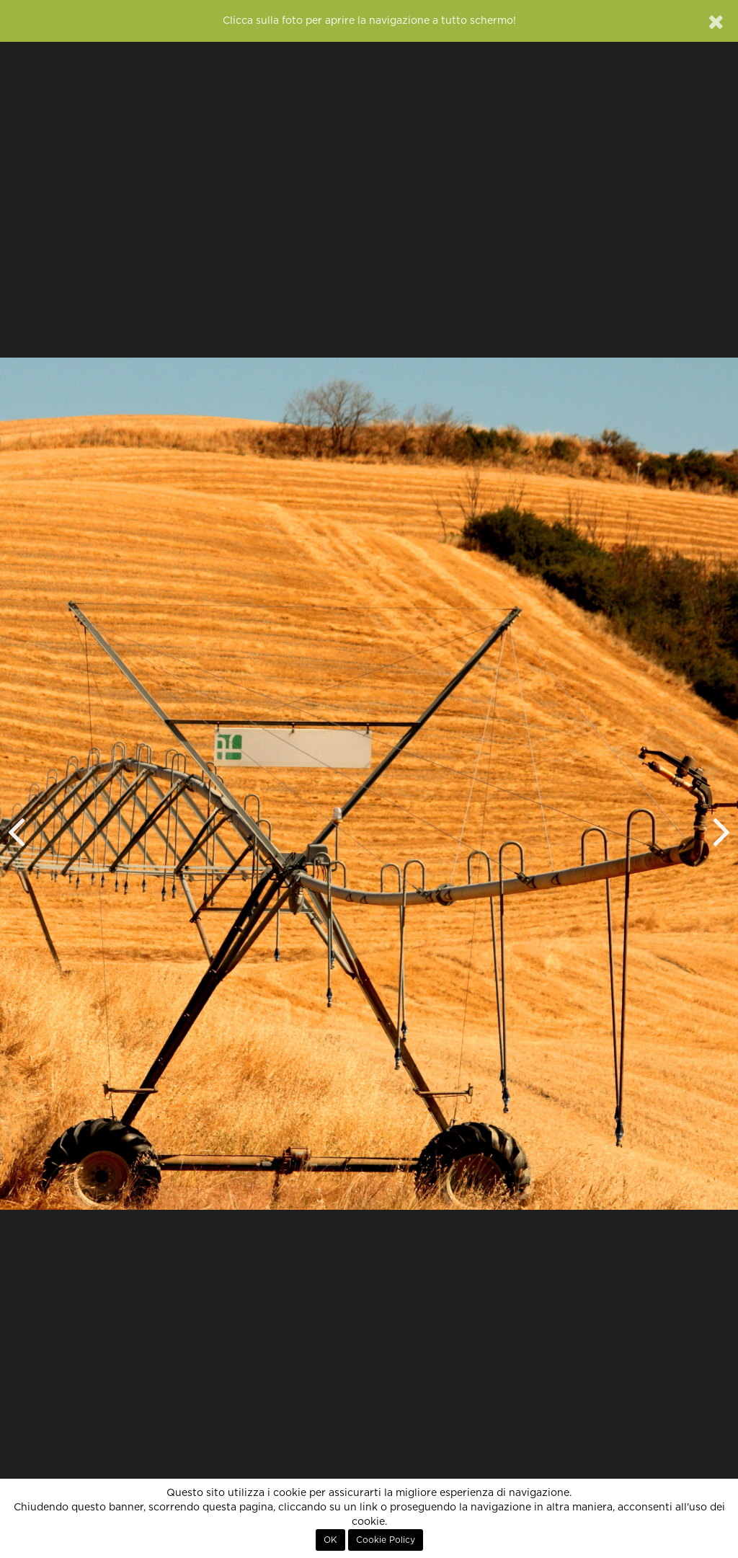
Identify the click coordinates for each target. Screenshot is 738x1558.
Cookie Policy (385, 1540)
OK (330, 1540)
